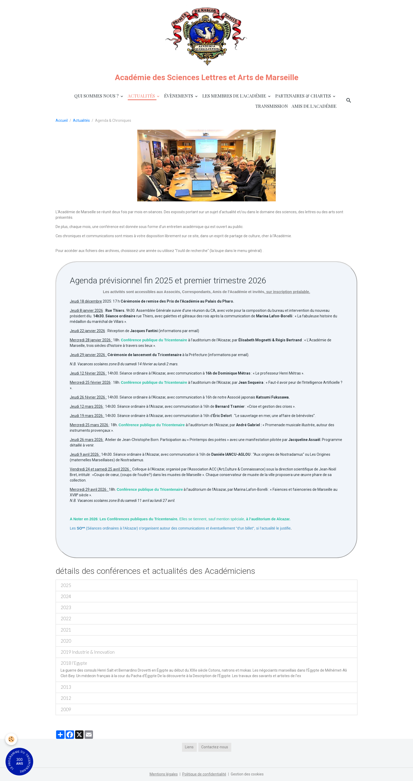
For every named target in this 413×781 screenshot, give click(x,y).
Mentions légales (164, 774)
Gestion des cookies (247, 774)
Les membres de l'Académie (234, 96)
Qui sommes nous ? (97, 96)
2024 (66, 596)
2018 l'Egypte (74, 663)
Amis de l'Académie (314, 106)
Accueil (62, 120)
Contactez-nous (214, 747)
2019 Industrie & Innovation (88, 652)
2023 (66, 607)
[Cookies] (11, 739)
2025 (66, 585)
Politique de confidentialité (204, 774)
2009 (66, 709)
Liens (189, 747)
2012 (66, 698)
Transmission (271, 106)
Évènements (179, 96)
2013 (66, 687)
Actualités (142, 96)
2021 (66, 630)
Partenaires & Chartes (303, 96)
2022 (66, 618)
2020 (66, 641)
